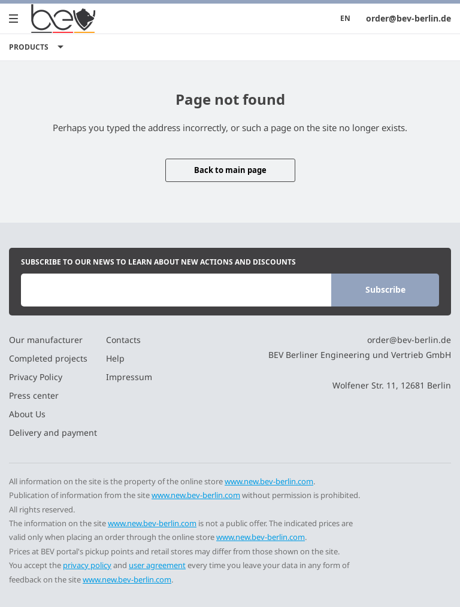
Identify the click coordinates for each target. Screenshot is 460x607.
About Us (27, 414)
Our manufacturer (46, 339)
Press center (34, 395)
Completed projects (48, 358)
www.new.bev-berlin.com (269, 481)
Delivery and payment (53, 432)
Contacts (123, 339)
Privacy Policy (35, 377)
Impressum (129, 377)
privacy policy (87, 565)
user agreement (157, 565)
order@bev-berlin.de (408, 18)
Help (115, 358)
